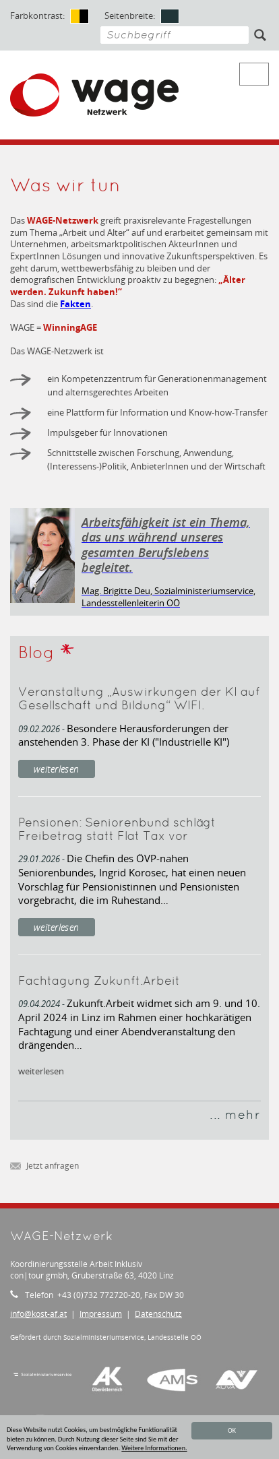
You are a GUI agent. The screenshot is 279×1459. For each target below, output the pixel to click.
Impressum (101, 1314)
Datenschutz (158, 1314)
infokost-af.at (38, 1314)
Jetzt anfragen (44, 1166)
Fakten (75, 304)
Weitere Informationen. (154, 1448)
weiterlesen (57, 769)
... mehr (235, 1116)
